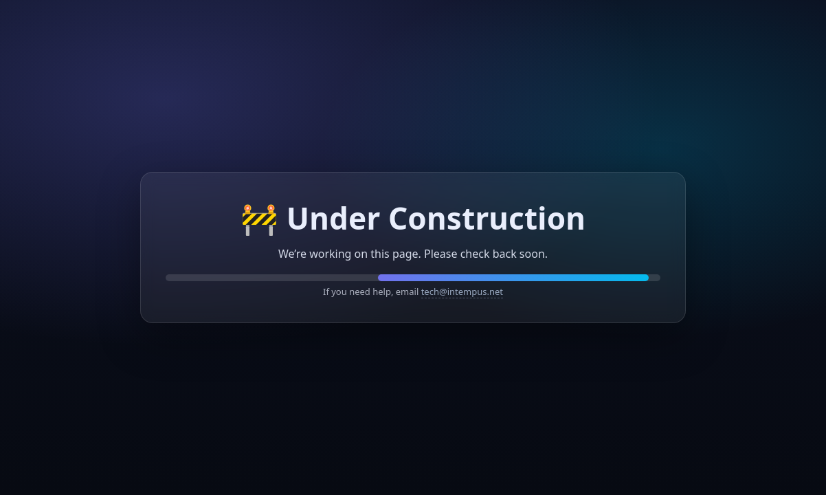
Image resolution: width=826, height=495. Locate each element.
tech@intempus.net (462, 291)
